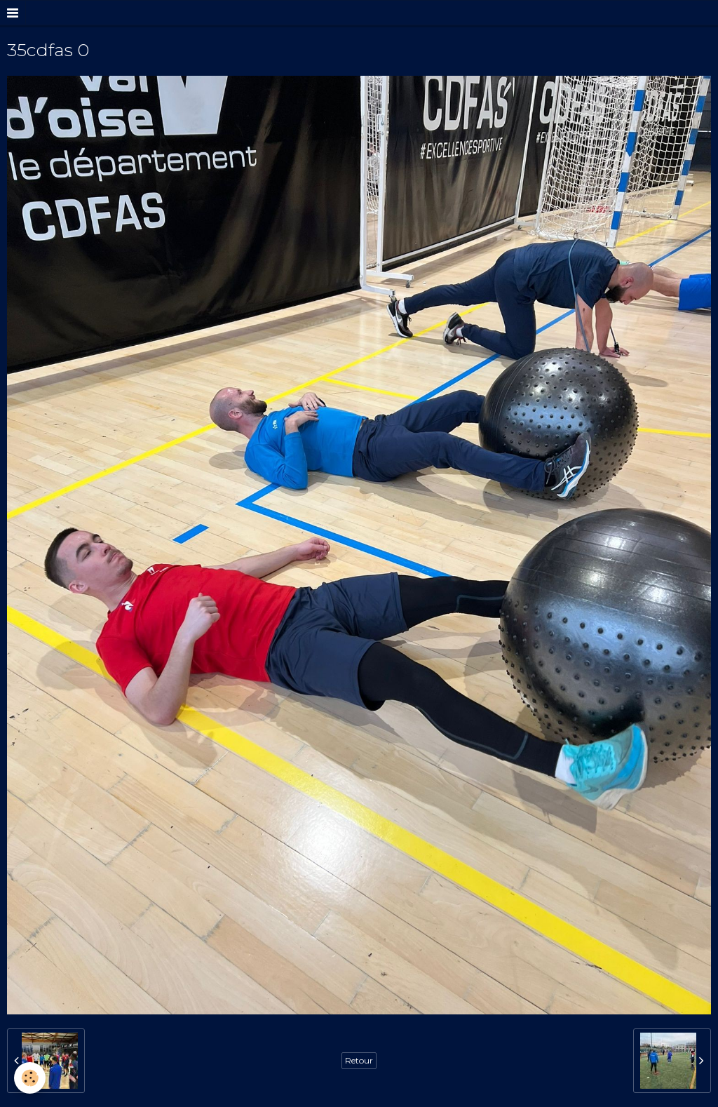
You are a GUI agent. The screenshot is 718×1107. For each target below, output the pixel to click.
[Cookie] (30, 1078)
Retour (359, 1060)
